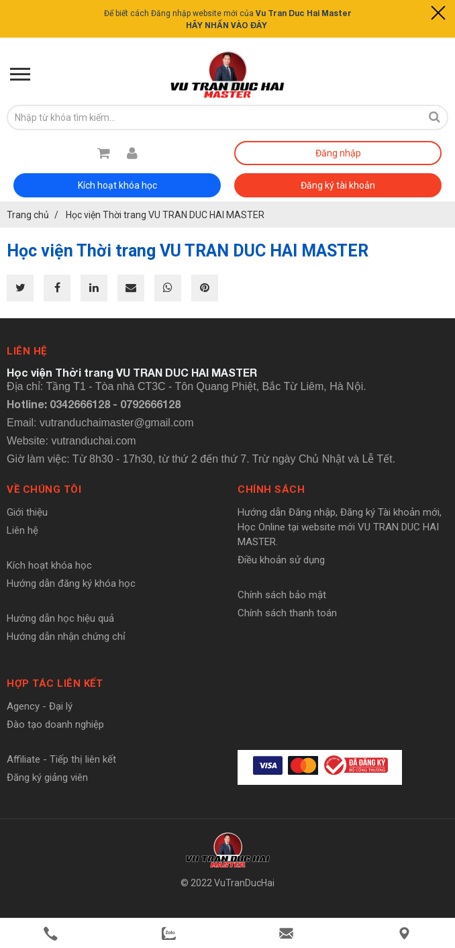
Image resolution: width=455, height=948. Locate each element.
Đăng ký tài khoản (338, 185)
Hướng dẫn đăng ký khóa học (71, 583)
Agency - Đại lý (39, 706)
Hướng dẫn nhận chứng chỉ (66, 636)
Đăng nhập (338, 153)
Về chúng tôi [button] (44, 489)
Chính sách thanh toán (287, 613)
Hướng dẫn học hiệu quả (60, 618)
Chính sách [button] (271, 489)
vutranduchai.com (93, 440)
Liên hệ (22, 530)
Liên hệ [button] (27, 351)
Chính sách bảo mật (282, 595)
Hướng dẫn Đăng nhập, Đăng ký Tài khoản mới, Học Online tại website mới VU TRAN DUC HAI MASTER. (340, 527)
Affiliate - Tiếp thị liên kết (61, 759)
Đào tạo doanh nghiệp (55, 724)
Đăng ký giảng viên (47, 777)
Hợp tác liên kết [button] (55, 683)
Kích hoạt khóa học (117, 185)
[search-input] (214, 117)
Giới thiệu (27, 512)
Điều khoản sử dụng (281, 560)
